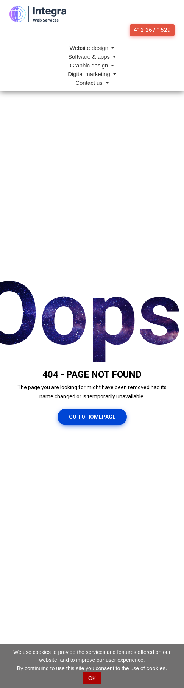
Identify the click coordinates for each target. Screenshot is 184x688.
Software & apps (89, 56)
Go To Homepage (92, 417)
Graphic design (90, 65)
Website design (90, 48)
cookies (155, 668)
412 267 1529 (152, 30)
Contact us (89, 83)
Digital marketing (90, 74)
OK (92, 678)
